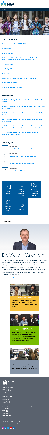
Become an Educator (8, 64)
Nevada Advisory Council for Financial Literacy (23, 156)
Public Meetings (6, 48)
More (3, 176)
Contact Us (5, 406)
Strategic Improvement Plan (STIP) (12, 87)
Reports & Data (6, 73)
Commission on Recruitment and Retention (22, 163)
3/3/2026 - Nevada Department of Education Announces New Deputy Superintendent (22, 120)
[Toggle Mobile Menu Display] (31, 4)
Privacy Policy (6, 408)
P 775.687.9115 (5, 392)
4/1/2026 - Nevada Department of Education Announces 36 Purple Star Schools (23, 100)
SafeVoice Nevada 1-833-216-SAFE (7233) (14, 44)
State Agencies (6, 415)
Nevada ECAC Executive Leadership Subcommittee (24, 149)
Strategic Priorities (7, 53)
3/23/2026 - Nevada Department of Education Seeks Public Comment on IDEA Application (23, 107)
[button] (8, 189)
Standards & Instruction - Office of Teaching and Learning (19, 78)
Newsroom (5, 413)
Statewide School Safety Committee (19, 170)
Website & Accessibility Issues (7, 411)
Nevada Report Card (8, 69)
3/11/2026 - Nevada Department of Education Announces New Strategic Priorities (23, 113)
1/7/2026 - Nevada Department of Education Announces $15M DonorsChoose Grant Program (20, 133)
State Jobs (31, 406)
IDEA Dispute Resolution (9, 82)
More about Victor (7, 277)
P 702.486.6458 (6, 401)
